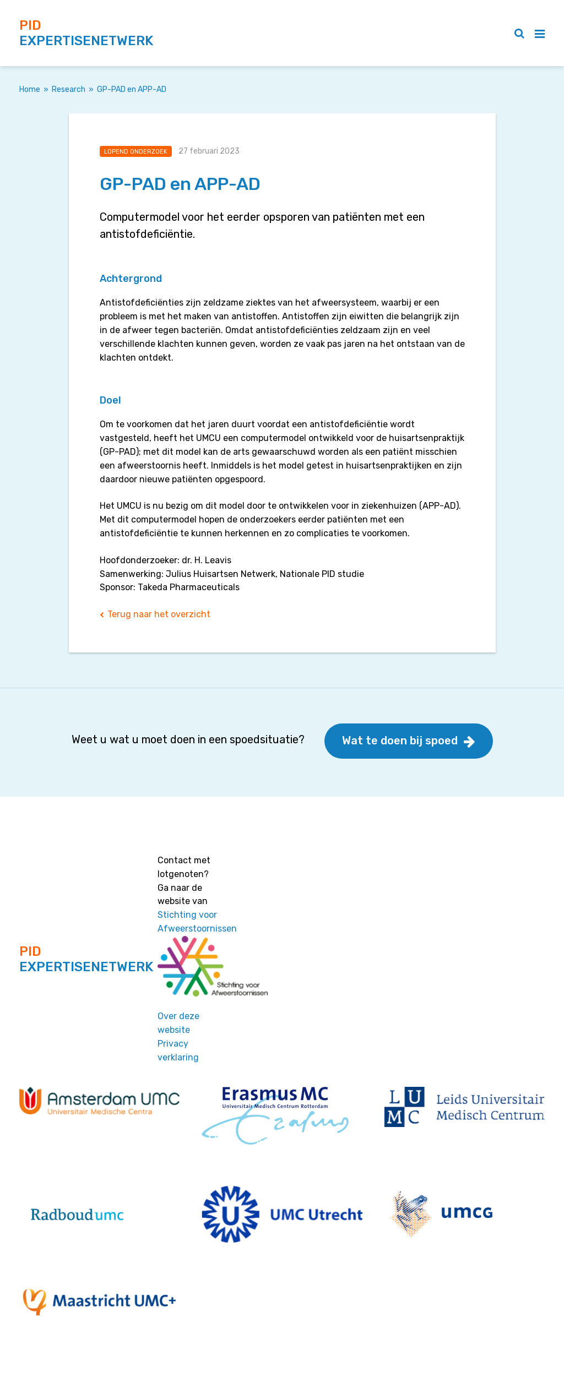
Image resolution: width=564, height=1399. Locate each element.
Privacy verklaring (178, 1050)
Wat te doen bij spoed (400, 740)
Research (68, 89)
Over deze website (178, 1023)
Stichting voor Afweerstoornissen (197, 922)
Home (29, 89)
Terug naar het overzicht (158, 614)
